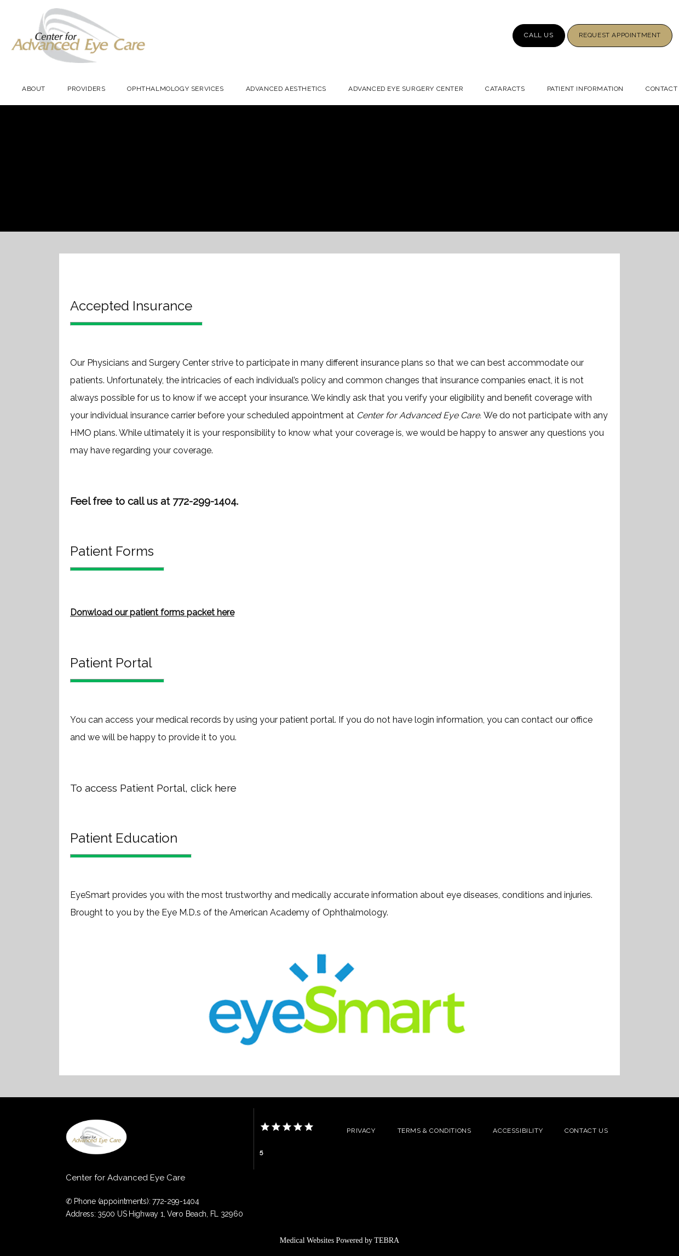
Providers (86, 89)
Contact (661, 89)
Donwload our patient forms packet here (152, 612)
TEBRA (386, 1240)
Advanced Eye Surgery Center (405, 89)
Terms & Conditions (434, 1130)
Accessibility (518, 1130)
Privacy (361, 1130)
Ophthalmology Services (175, 89)
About (33, 89)
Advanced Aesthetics (286, 89)
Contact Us (586, 1130)
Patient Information (585, 89)
